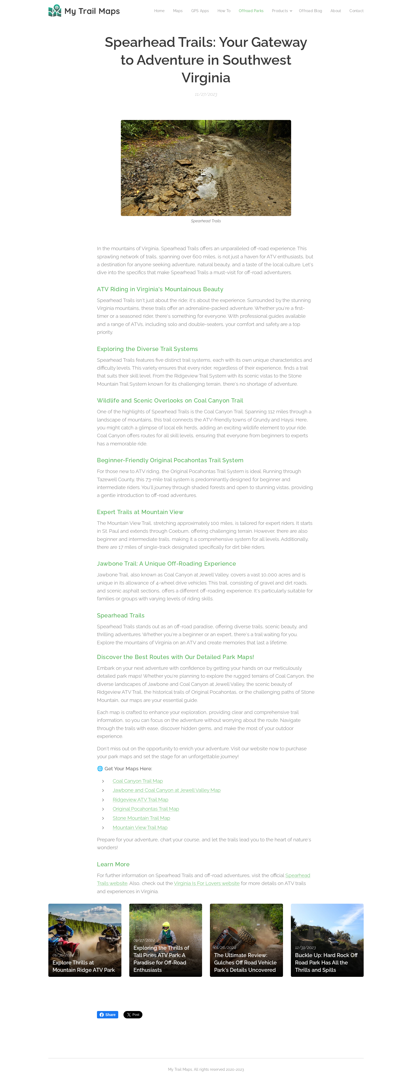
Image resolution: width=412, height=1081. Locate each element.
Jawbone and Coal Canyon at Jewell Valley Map (167, 790)
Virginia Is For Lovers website (207, 883)
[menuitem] (152, 10)
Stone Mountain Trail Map (141, 818)
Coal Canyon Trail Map (138, 781)
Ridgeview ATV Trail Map (140, 799)
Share (108, 1015)
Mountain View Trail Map (140, 827)
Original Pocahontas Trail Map (146, 809)
